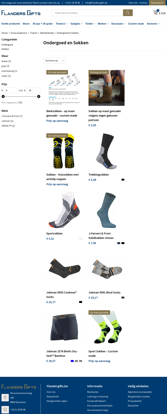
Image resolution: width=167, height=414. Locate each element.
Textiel (89, 23)
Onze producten (19, 32)
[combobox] (87, 12)
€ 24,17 (91, 234)
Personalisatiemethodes (99, 340)
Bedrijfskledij (47, 32)
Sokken (5, 48)
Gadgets (75, 23)
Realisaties (92, 327)
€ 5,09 (50, 177)
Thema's (60, 23)
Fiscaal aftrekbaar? (96, 336)
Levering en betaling (97, 331)
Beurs (26, 23)
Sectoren (152, 23)
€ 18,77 (50, 239)
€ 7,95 (132, 181)
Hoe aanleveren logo (97, 345)
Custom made (136, 23)
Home (4, 32)
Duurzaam (117, 23)
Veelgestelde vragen (57, 336)
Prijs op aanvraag (57, 119)
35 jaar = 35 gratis (43, 23)
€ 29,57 (132, 239)
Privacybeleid (134, 336)
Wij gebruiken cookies (139, 331)
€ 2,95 (91, 123)
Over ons (133, 2)
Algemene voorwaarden (140, 327)
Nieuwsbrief (157, 2)
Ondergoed (7, 44)
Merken (102, 23)
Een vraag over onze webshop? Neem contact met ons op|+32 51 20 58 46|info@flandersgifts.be (54, 2)
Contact (143, 2)
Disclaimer (133, 340)
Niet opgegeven (11, 102)
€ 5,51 (91, 177)
